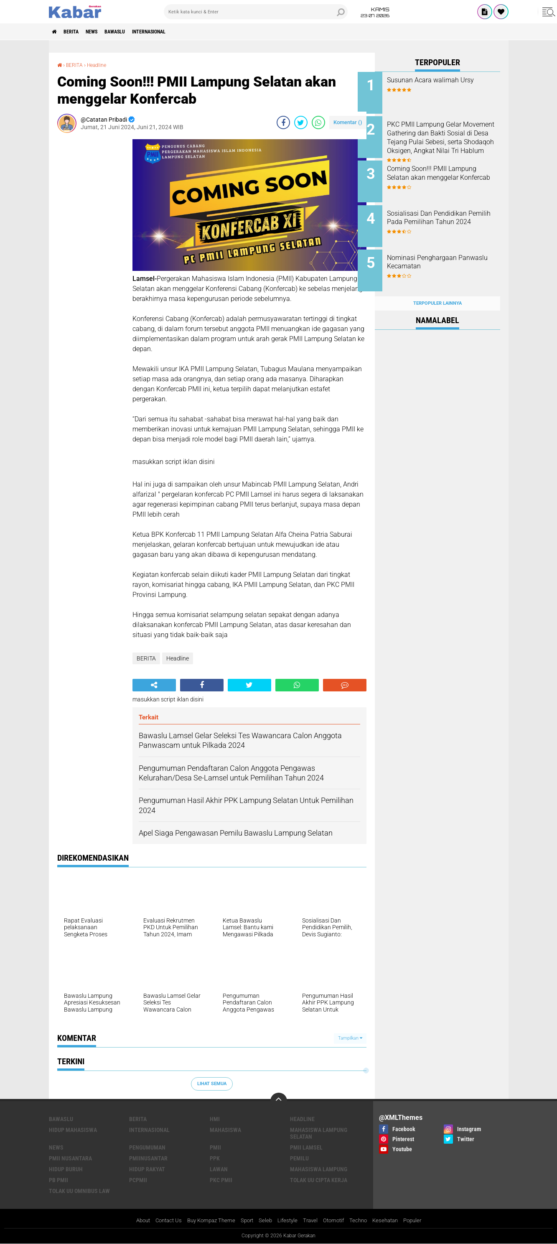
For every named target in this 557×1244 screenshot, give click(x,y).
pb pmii (58, 1179)
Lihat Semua (211, 1083)
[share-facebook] (283, 122)
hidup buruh (66, 1168)
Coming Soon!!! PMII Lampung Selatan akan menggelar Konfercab (448, 173)
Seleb (265, 1220)
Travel (312, 1220)
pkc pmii (221, 1179)
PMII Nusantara (70, 1158)
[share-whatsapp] (318, 122)
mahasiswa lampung (318, 1168)
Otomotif (336, 1220)
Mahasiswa (225, 1129)
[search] (256, 11)
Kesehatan (392, 1220)
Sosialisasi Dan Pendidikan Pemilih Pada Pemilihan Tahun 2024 (444, 215)
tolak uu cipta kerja (318, 1179)
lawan (219, 1168)
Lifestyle (288, 1220)
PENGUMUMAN (147, 1147)
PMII (215, 1147)
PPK (215, 1158)
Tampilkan (350, 1038)
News (102, 31)
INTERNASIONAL (173, 31)
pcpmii (138, 1179)
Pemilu (299, 1158)
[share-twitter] (301, 122)
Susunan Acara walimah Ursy (447, 80)
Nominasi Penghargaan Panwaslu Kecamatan (439, 253)
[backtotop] (278, 1100)
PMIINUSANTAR (148, 1158)
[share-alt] (154, 684)
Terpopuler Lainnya (437, 290)
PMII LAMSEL (306, 1147)
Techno (363, 1220)
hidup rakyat (147, 1168)
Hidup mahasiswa (73, 1129)
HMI (215, 1118)
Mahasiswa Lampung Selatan (318, 1132)
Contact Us (161, 1220)
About (134, 1220)
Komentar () (347, 122)
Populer (421, 1220)
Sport (246, 1220)
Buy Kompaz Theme (207, 1220)
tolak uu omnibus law (79, 1190)
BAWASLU (132, 31)
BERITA (77, 31)
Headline (101, 64)
